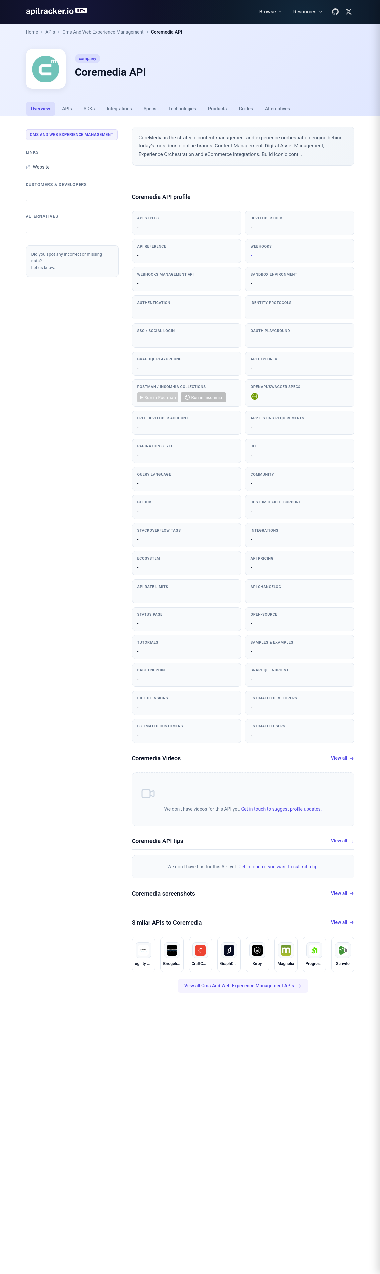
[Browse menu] (271, 11)
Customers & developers (56, 184)
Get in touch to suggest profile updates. (281, 809)
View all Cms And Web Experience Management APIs (243, 986)
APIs (50, 32)
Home (32, 32)
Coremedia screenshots (163, 893)
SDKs (89, 108)
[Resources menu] (308, 11)
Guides (246, 108)
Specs (150, 108)
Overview (40, 108)
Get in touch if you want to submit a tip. (278, 866)
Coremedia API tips (158, 841)
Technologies (182, 108)
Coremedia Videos (156, 758)
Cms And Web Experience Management (103, 32)
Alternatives (277, 108)
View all (342, 758)
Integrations (119, 108)
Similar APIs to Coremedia (167, 922)
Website (38, 167)
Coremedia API (166, 32)
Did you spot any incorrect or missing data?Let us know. (66, 261)
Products (217, 108)
